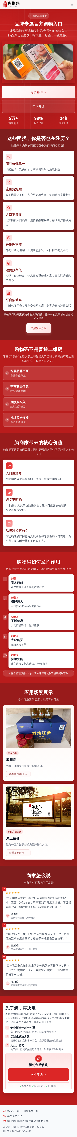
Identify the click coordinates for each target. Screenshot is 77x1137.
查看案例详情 (18, 774)
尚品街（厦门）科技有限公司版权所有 (23, 1127)
